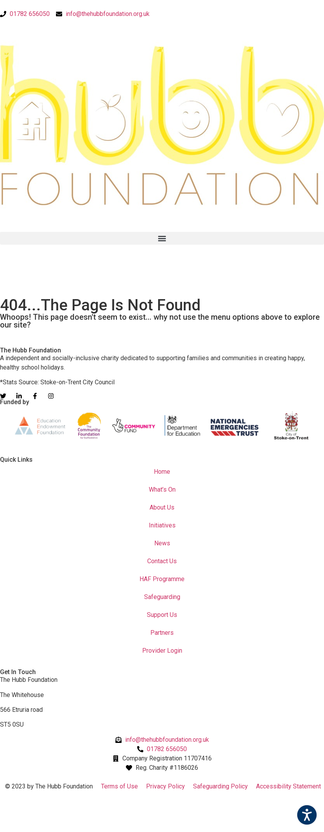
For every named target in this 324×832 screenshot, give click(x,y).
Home (162, 471)
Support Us (162, 614)
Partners (162, 632)
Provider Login (162, 650)
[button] (162, 238)
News (162, 543)
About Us (162, 507)
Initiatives (162, 525)
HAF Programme (162, 579)
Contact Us (162, 561)
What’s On (162, 489)
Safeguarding (162, 597)
